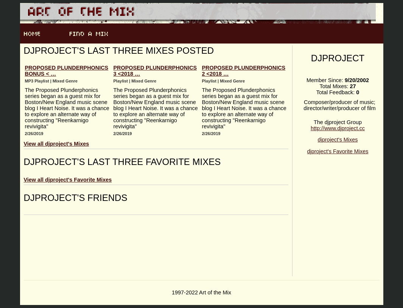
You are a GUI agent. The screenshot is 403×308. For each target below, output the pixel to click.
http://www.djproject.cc (338, 128)
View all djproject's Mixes (56, 144)
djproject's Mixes (338, 140)
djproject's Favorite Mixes (338, 151)
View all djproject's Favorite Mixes (68, 180)
